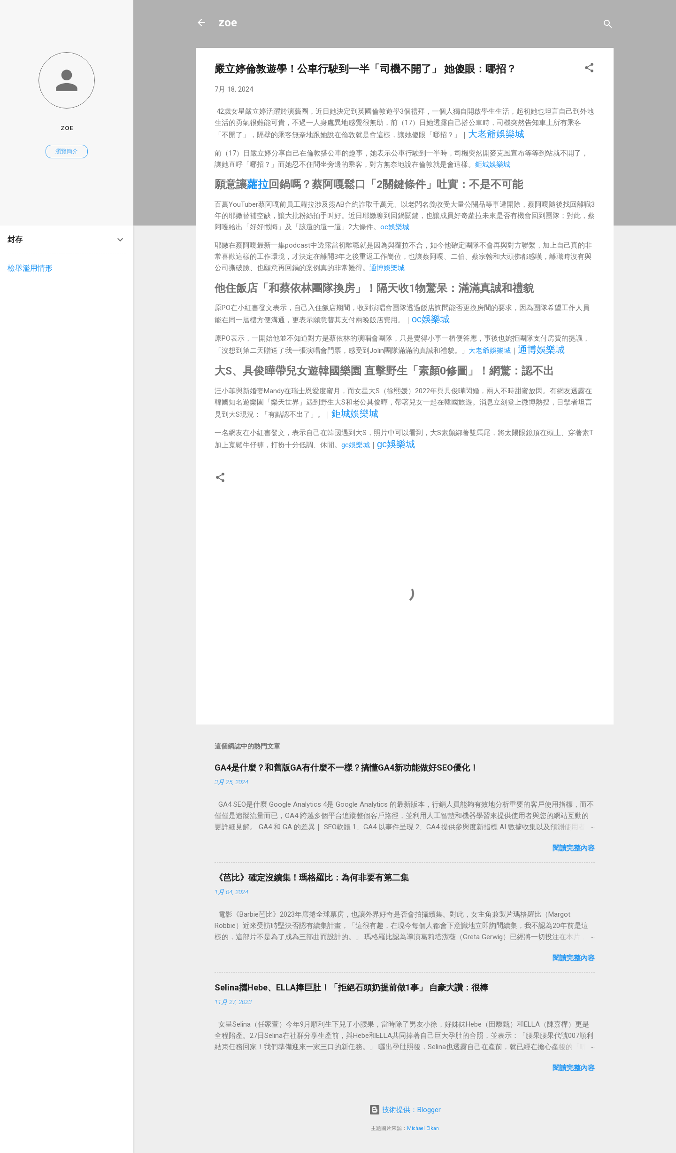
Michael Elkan (423, 1128)
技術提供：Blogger (405, 1110)
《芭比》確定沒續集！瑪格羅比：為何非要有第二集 (312, 877)
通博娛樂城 (387, 268)
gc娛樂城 (355, 445)
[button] (589, 69)
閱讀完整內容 (574, 848)
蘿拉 (258, 184)
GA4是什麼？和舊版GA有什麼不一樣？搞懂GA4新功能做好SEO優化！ (346, 767)
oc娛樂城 (394, 227)
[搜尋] (608, 25)
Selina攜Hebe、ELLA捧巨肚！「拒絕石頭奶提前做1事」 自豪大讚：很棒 (351, 987)
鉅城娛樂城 (492, 164)
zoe (227, 22)
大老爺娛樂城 (496, 134)
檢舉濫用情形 (30, 268)
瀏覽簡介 (66, 151)
